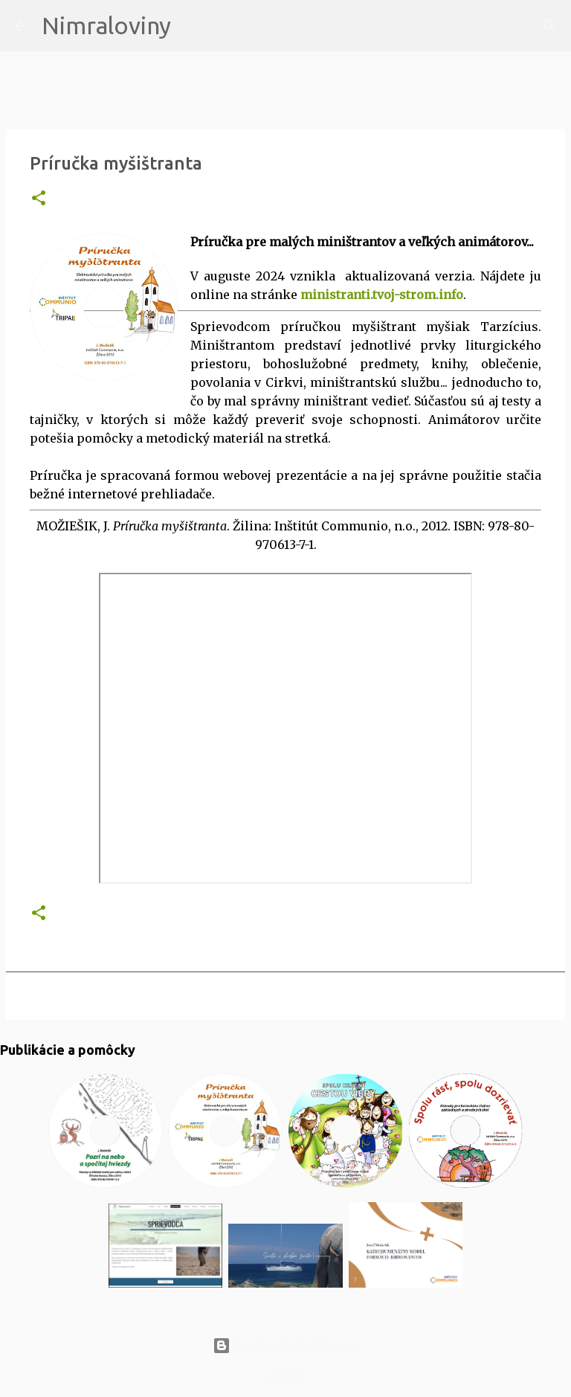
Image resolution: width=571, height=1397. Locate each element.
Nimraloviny (106, 25)
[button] (39, 199)
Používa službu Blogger (285, 1345)
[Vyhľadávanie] (192, 26)
